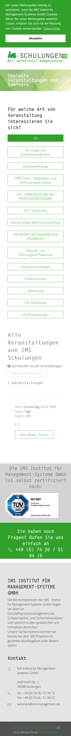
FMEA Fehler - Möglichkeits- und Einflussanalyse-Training (35, 180)
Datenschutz (47, 727)
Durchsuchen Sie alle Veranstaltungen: (35, 366)
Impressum (18, 727)
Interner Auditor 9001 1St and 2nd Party (35, 222)
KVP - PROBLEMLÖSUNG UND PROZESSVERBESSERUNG (36, 196)
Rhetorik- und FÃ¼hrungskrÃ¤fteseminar (36, 252)
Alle (35, 138)
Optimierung (36, 290)
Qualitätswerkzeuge (35, 166)
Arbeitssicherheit (35, 278)
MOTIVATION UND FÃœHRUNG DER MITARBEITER (35, 236)
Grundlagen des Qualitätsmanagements (35, 152)
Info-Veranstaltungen (35, 314)
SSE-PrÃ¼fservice (35, 302)
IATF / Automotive (35, 210)
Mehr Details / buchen (34, 434)
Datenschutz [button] (51, 28)
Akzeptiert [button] (35, 38)
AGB (32, 727)
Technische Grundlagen (35, 266)
